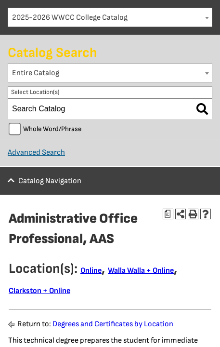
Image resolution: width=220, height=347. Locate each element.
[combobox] (110, 17)
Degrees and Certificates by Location (112, 324)
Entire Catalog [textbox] (35, 73)
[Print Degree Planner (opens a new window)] (168, 214)
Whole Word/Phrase (52, 129)
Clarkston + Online (39, 290)
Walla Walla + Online (141, 270)
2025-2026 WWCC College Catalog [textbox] (70, 17)
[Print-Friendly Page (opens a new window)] (193, 214)
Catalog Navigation (49, 181)
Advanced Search (36, 152)
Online (91, 270)
